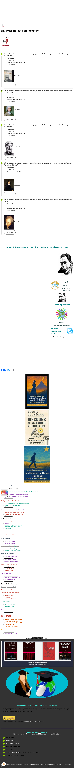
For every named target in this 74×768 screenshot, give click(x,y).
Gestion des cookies (68, 765)
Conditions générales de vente (38, 764)
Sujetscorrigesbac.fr (11, 740)
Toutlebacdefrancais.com (13, 743)
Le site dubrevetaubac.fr (12, 752)
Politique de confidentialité (54, 764)
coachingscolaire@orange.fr (58, 337)
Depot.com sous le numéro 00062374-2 (34, 721)
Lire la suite (17, 75)
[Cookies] (4, 764)
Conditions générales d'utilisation (19, 764)
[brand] (3, 25)
